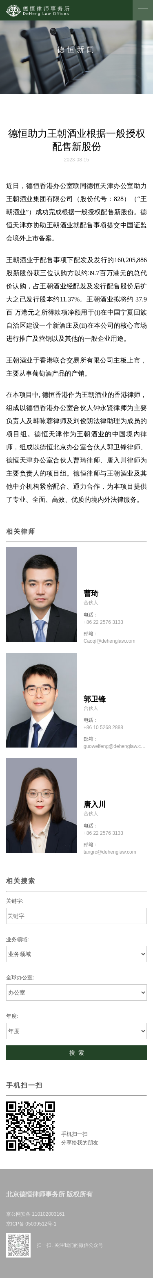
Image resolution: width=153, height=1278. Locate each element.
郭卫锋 (95, 699)
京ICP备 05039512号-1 (31, 1224)
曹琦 (91, 593)
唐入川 (95, 804)
